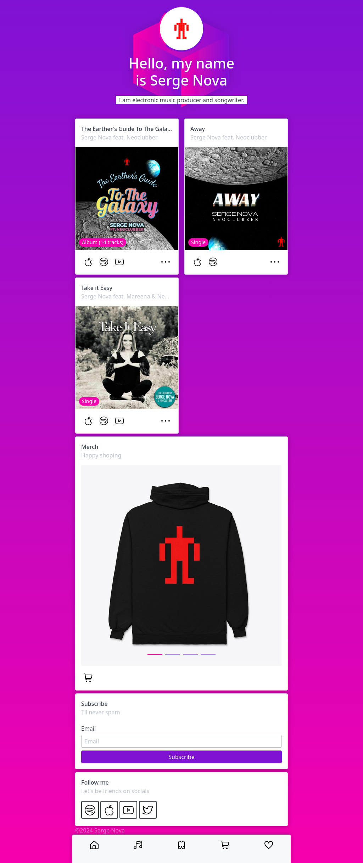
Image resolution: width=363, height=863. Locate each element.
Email (88, 728)
